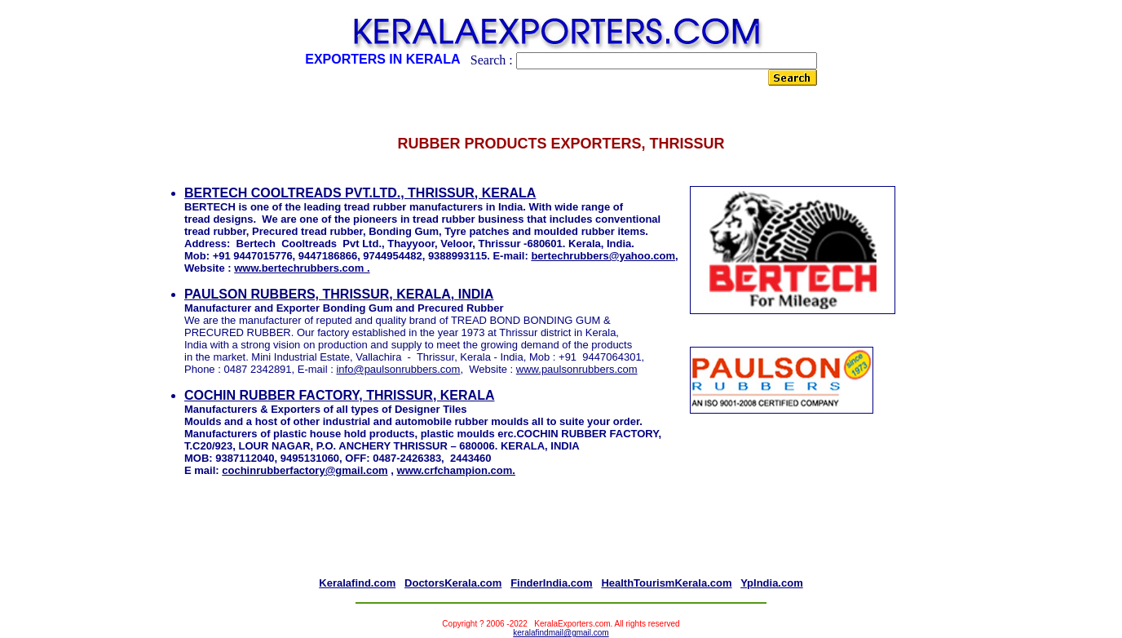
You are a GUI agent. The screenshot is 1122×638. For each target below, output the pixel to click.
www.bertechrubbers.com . (301, 268)
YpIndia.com (771, 583)
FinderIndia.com (551, 583)
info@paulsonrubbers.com (398, 369)
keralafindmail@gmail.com (560, 632)
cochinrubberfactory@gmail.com (304, 470)
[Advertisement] (561, 540)
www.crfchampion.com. (456, 470)
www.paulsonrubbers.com (577, 369)
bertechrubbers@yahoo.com (603, 256)
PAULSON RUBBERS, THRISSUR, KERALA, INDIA (338, 294)
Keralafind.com (357, 583)
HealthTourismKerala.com (666, 583)
